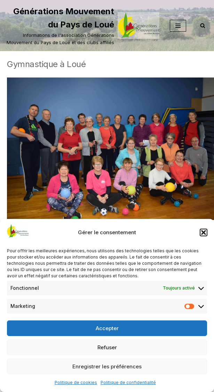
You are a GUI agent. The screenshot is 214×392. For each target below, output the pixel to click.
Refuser (107, 347)
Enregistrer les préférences (107, 366)
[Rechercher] (202, 25)
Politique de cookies (76, 382)
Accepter (107, 328)
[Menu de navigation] (178, 26)
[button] (203, 232)
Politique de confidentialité (128, 382)
